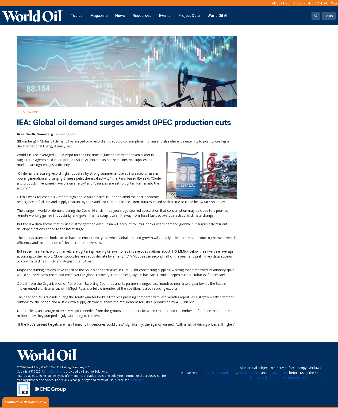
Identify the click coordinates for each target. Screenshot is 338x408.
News (120, 15)
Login (328, 16)
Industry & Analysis (29, 112)
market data (54, 371)
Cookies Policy (249, 372)
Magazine (99, 15)
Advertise (280, 3)
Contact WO (326, 3)
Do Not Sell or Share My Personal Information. (285, 377)
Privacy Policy (278, 372)
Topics (77, 15)
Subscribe (302, 3)
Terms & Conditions (221, 372)
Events (165, 15)
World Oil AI (217, 15)
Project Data (189, 15)
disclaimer (137, 380)
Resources (142, 15)
